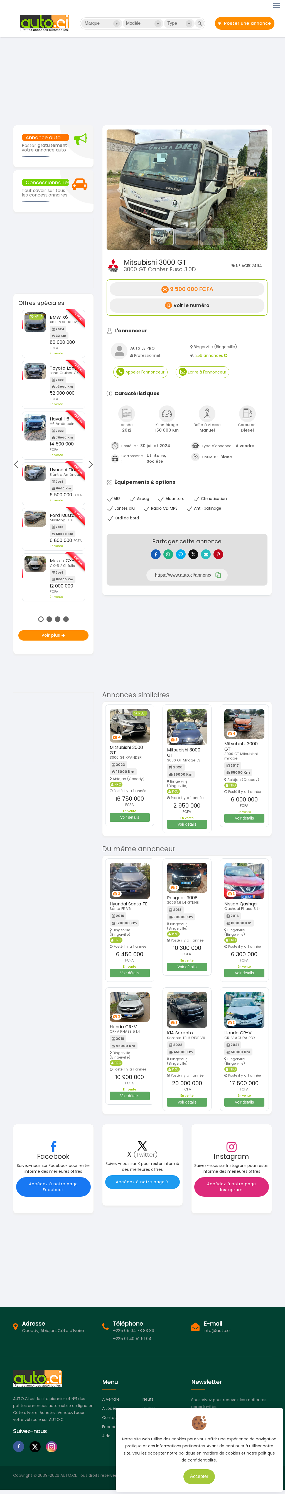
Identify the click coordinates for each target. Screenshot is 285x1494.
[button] (119, 190)
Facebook (111, 1431)
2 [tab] (49, 619)
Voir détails (129, 821)
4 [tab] (66, 619)
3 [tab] (57, 619)
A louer (109, 1412)
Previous (17, 464)
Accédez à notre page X (142, 1186)
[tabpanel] (53, 455)
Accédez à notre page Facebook (53, 1191)
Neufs (148, 1403)
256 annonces (211, 355)
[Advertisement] (142, 80)
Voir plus (53, 635)
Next (89, 464)
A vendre (111, 1403)
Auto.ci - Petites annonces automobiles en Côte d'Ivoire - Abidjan (45, 23)
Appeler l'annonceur (140, 372)
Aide (106, 1440)
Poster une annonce (244, 23)
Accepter (197, 1474)
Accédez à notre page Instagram (231, 1191)
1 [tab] (41, 619)
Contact (110, 1422)
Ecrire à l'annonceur (202, 372)
